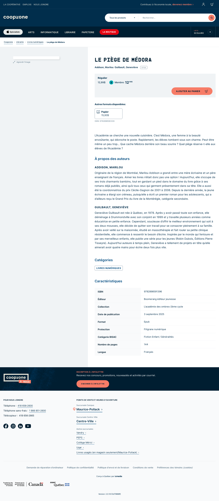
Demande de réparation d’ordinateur (45, 467)
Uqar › (80, 447)
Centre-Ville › (86, 421)
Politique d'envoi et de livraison (113, 467)
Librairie (70, 32)
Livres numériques (35, 42)
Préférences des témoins (175, 467)
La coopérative (11, 4)
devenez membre (182, 4)
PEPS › (80, 437)
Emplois (27, 4)
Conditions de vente (143, 467)
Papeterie (88, 32)
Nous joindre (41, 4)
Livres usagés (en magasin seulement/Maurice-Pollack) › (107, 452)
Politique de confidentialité (80, 467)
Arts (31, 32)
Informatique (50, 32)
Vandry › (81, 432)
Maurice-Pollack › (89, 409)
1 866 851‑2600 (37, 410)
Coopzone (8, 42)
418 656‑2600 (25, 405)
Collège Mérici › (85, 442)
